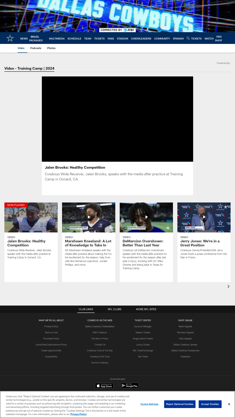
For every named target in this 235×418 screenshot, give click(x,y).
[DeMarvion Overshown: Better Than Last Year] (146, 238)
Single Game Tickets (143, 338)
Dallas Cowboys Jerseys (185, 344)
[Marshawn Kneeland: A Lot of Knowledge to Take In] (88, 236)
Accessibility (51, 356)
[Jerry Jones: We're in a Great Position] (204, 233)
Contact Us (99, 344)
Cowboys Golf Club (100, 356)
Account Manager (142, 326)
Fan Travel (143, 356)
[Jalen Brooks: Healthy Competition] (31, 233)
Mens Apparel (185, 326)
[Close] (229, 404)
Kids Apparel (185, 338)
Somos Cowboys (99, 362)
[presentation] (229, 287)
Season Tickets (142, 332)
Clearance (185, 356)
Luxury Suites (143, 344)
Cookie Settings (149, 404)
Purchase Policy (51, 338)
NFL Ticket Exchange (143, 350)
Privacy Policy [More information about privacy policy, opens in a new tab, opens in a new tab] (78, 414)
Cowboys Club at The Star (100, 350)
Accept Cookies (210, 404)
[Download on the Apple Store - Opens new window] (104, 386)
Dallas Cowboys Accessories (185, 350)
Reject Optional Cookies (180, 404)
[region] (117, 404)
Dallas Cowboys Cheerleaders (99, 326)
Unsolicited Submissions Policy (51, 344)
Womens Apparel (185, 332)
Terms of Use (51, 332)
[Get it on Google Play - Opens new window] (129, 387)
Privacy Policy (51, 326)
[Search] (188, 38)
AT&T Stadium (100, 332)
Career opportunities (51, 350)
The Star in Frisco (99, 338)
